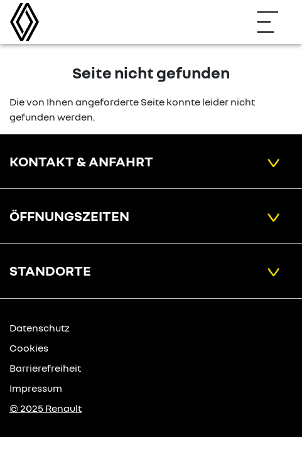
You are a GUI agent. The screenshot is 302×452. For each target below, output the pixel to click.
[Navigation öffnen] (274, 22)
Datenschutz (39, 327)
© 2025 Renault (45, 408)
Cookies (28, 348)
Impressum (35, 388)
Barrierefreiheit (45, 368)
